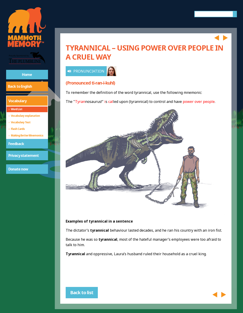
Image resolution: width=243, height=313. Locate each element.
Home (27, 74)
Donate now (18, 169)
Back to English (20, 86)
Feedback (16, 143)
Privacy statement (23, 155)
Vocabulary (17, 100)
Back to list (81, 292)
